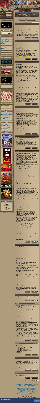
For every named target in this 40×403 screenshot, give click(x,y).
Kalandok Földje (33, 388)
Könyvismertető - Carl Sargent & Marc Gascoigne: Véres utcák (6, 113)
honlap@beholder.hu (6, 203)
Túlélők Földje (22, 388)
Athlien (18, 23)
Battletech (34, 391)
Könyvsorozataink (25, 392)
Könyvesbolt (33, 14)
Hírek (3, 38)
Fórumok (3, 43)
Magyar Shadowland (5, 128)
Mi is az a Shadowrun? (5, 40)
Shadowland (4, 44)
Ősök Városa (28, 388)
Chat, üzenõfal (4, 42)
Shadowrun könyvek (5, 51)
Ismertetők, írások (4, 46)
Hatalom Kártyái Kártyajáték (30, 389)
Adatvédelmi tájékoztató (30, 394)
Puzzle (24, 389)
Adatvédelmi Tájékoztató (4, 67)
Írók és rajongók (27, 15)
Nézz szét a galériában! (6, 109)
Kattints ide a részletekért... (6, 87)
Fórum (19, 14)
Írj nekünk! (6, 210)
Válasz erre (27, 37)
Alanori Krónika (25, 391)
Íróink (20, 392)
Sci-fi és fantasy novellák (27, 393)
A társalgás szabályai (21, 384)
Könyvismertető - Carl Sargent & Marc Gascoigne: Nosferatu (6, 115)
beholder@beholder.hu (24, 397)
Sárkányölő (20, 389)
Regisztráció (33, 393)
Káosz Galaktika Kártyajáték (31, 390)
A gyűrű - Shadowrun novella (6, 123)
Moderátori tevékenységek (30, 385)
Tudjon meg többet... (17, 401)
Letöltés (3, 53)
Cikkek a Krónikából (5, 49)
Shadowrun (30, 391)
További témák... (3, 130)
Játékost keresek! (4, 124)
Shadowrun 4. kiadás (5, 127)
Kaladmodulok (4, 47)
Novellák (3, 48)
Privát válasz (35, 37)
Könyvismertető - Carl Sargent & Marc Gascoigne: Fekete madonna (6, 116)
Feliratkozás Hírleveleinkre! (6, 57)
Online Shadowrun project (6, 126)
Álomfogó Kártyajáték (21, 390)
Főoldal (18, 388)
